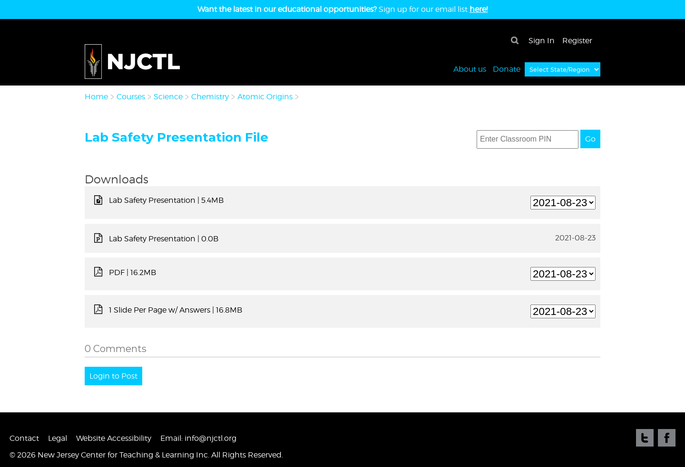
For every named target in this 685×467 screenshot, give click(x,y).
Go (590, 138)
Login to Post (113, 376)
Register (577, 40)
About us (469, 68)
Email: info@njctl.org (198, 438)
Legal (57, 438)
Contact (24, 438)
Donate (506, 68)
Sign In (541, 40)
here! (479, 9)
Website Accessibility (113, 438)
